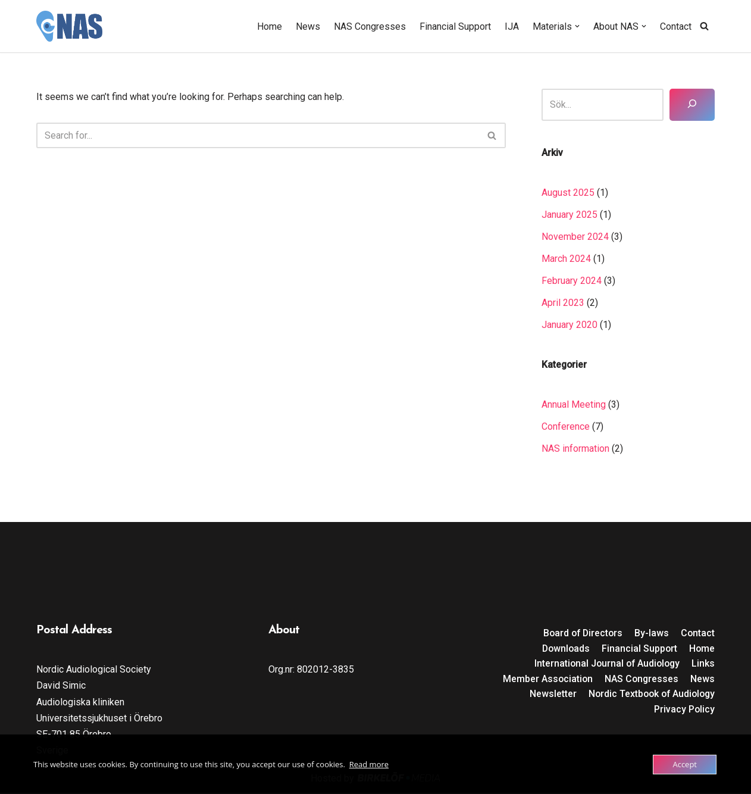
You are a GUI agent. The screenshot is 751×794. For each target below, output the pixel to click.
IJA (512, 26)
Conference (566, 427)
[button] (577, 26)
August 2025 (568, 192)
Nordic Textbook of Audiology (649, 695)
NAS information (575, 449)
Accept (684, 764)
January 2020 (569, 325)
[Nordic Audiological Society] (69, 26)
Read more (369, 764)
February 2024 (572, 281)
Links (703, 664)
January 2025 (569, 214)
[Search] (704, 25)
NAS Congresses (370, 26)
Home (269, 26)
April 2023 (563, 303)
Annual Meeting (574, 405)
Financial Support (455, 26)
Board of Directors (581, 634)
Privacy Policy (684, 710)
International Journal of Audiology (605, 664)
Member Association (546, 680)
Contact (675, 26)
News (308, 26)
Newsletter (548, 695)
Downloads (564, 649)
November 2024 (575, 236)
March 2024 (566, 258)
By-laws (651, 634)
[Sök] (692, 105)
